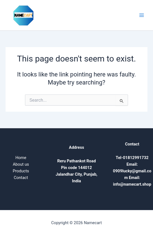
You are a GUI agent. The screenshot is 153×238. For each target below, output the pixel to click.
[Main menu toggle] (141, 15)
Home (20, 157)
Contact (21, 177)
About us (21, 164)
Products (21, 170)
